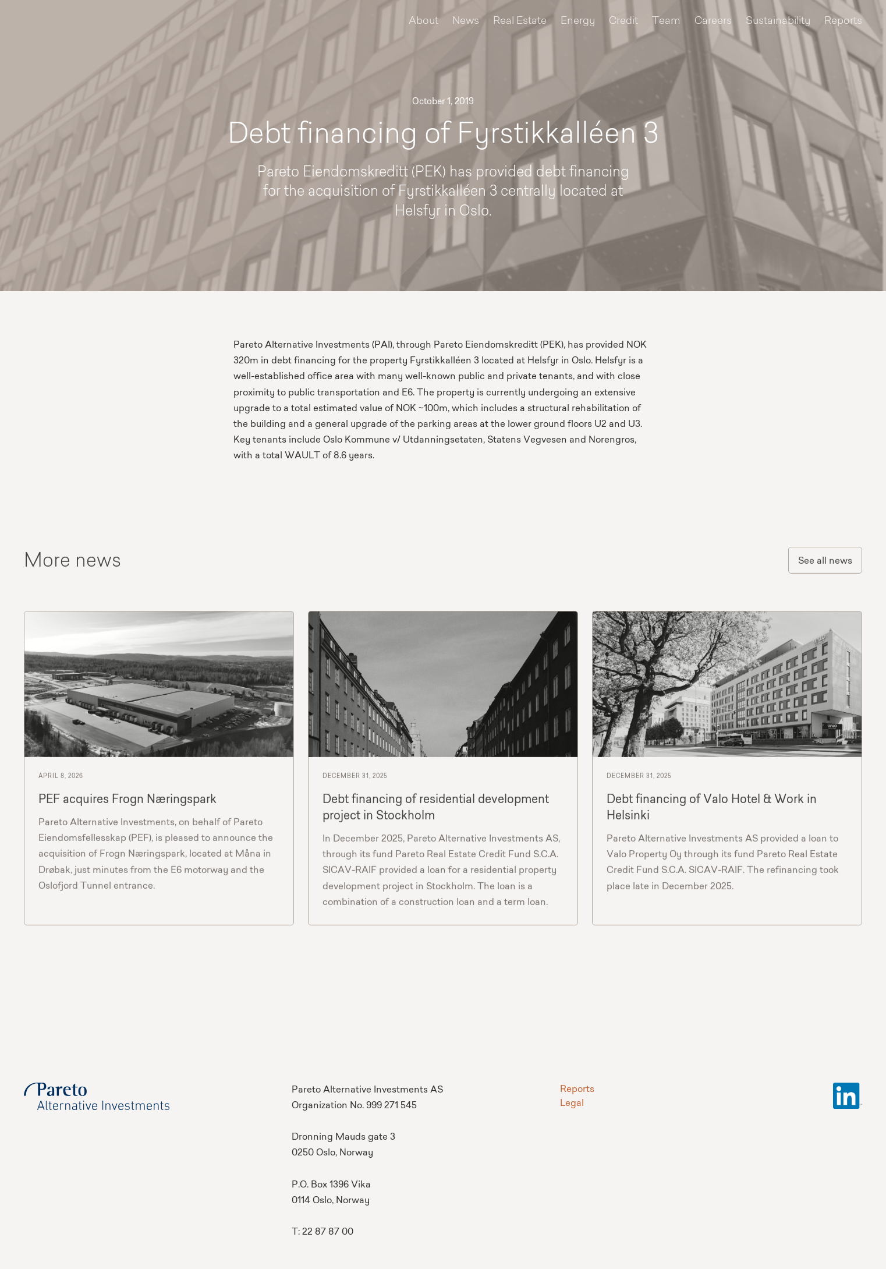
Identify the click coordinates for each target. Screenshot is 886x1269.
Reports (843, 21)
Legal (572, 1103)
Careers (713, 21)
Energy (578, 21)
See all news (825, 565)
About (423, 21)
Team (666, 21)
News (465, 21)
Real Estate (520, 21)
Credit (623, 21)
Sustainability (778, 21)
